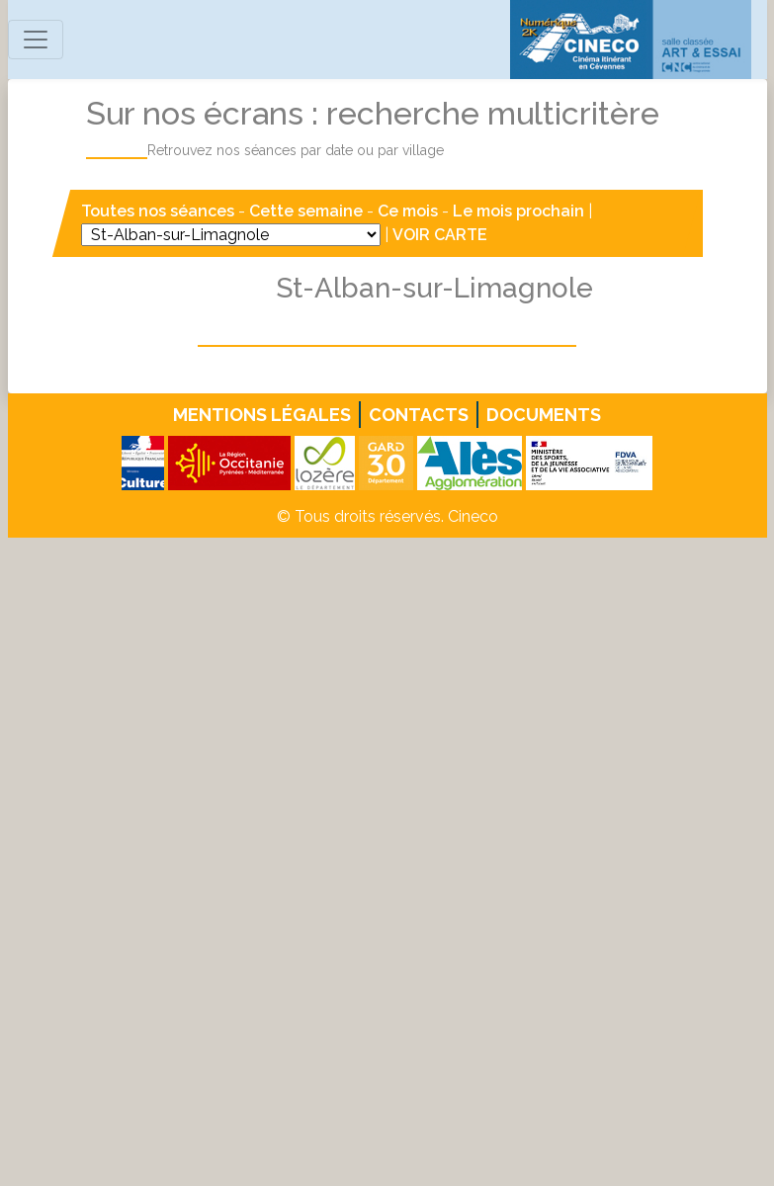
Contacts (419, 414)
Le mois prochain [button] (518, 211)
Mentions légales (262, 414)
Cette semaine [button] (306, 211)
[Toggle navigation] (35, 39)
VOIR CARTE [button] (439, 234)
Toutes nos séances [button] (159, 211)
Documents (543, 414)
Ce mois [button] (408, 211)
